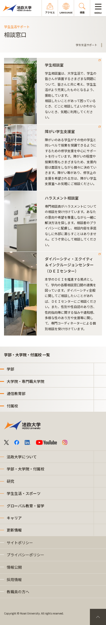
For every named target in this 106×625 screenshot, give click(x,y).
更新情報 (14, 530)
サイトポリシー (20, 542)
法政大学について (22, 456)
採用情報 (14, 579)
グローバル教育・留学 (25, 505)
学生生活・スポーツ (24, 493)
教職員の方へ (18, 591)
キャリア (14, 518)
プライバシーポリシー (25, 554)
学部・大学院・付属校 (25, 469)
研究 (10, 481)
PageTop (98, 617)
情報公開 (14, 567)
